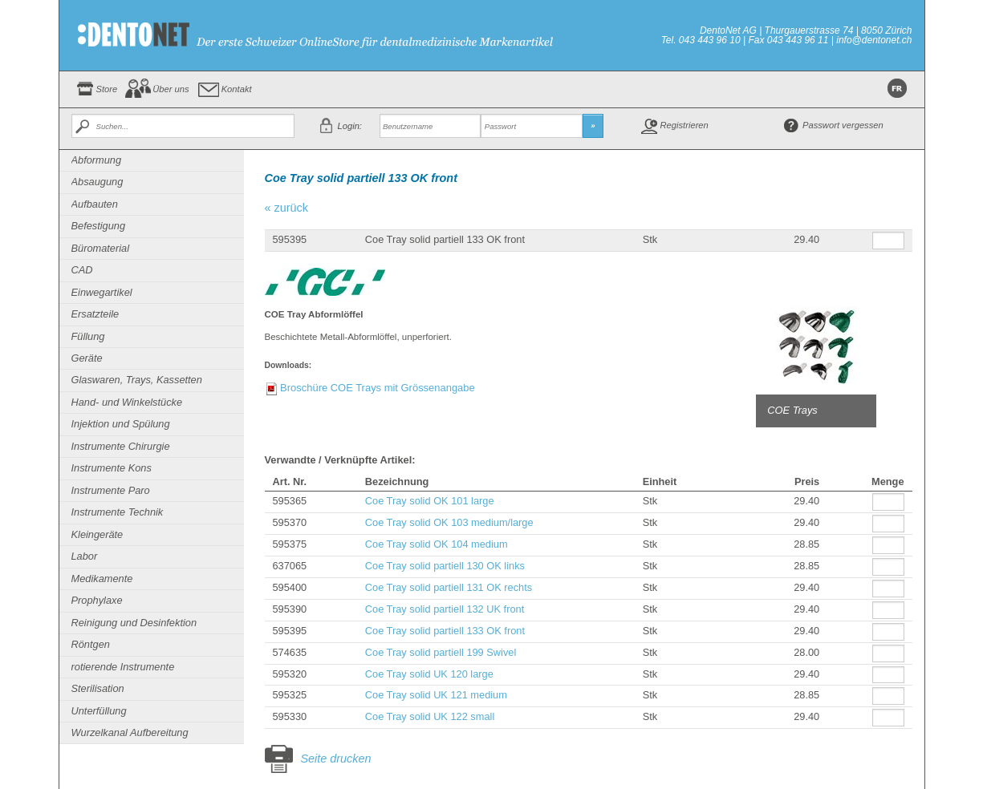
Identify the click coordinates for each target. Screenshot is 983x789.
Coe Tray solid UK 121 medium (436, 695)
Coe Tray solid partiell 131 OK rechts (448, 587)
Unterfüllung (99, 711)
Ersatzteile (95, 314)
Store (107, 89)
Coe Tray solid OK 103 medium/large (449, 522)
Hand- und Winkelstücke (127, 402)
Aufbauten (94, 204)
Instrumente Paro (110, 490)
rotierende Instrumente (123, 667)
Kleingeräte (97, 534)
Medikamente (102, 579)
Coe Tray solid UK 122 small (429, 716)
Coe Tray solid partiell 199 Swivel (441, 652)
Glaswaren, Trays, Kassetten (136, 380)
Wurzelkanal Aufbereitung (130, 732)
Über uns (170, 89)
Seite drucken (336, 758)
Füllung (88, 336)
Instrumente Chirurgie (120, 446)
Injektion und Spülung (120, 424)
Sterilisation (97, 688)
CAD (82, 270)
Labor (84, 556)
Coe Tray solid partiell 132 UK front (444, 609)
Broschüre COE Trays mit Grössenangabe (377, 388)
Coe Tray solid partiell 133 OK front (445, 631)
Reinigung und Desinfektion (134, 623)
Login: (350, 126)
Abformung (96, 160)
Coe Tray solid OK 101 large (429, 501)
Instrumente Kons (111, 468)
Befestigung (98, 226)
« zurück (286, 207)
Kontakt (236, 89)
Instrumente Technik (117, 512)
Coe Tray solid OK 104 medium (436, 544)
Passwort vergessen (842, 125)
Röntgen (90, 644)
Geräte (87, 358)
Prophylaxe (97, 600)
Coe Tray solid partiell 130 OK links (445, 566)
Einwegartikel (101, 292)
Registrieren (684, 125)
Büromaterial (100, 248)
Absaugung (97, 182)
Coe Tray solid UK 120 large (429, 674)
